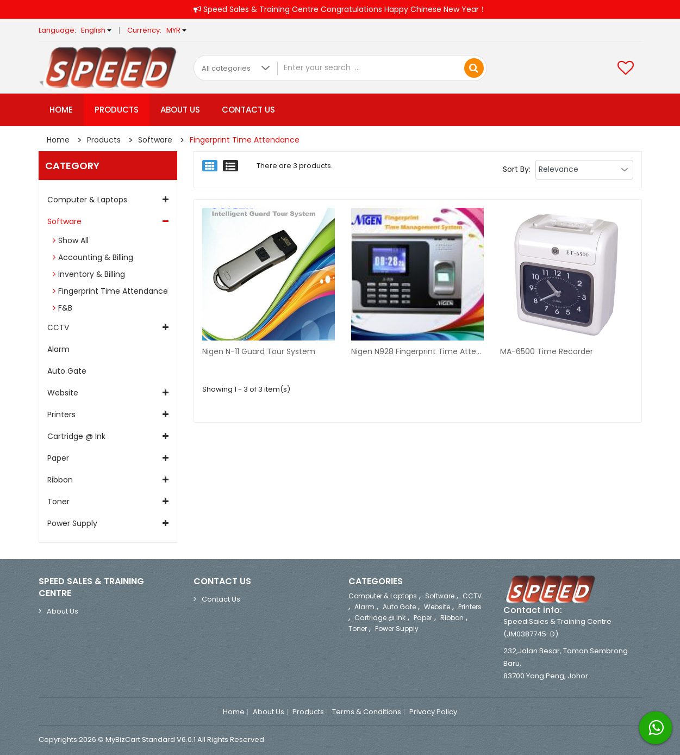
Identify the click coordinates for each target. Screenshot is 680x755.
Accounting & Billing (95, 257)
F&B (65, 307)
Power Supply (72, 523)
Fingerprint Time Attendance (245, 139)
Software (155, 139)
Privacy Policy (433, 712)
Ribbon (60, 479)
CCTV (58, 327)
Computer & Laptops (87, 199)
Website (62, 392)
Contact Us (248, 109)
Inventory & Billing (91, 274)
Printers (61, 414)
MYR (176, 30)
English (96, 30)
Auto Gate (66, 371)
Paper (58, 458)
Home (61, 109)
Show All (73, 240)
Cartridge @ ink (76, 436)
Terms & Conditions (366, 712)
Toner (58, 501)
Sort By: (517, 169)
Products (117, 109)
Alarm (58, 349)
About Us (180, 109)
